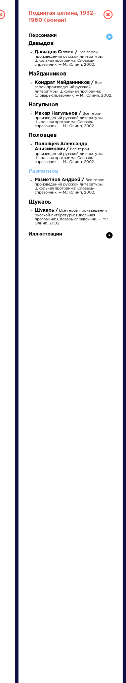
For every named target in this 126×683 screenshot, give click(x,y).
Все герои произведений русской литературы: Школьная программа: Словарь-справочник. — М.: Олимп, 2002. (69, 153)
